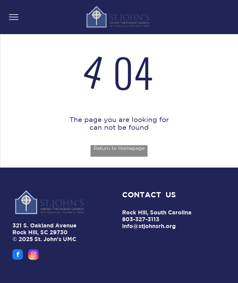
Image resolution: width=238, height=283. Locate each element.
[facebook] (17, 255)
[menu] (14, 17)
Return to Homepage (119, 148)
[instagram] (33, 255)
